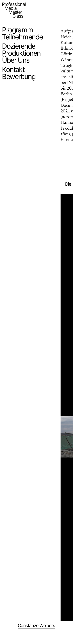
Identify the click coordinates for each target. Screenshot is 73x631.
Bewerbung (18, 76)
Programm (17, 29)
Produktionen (21, 53)
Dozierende (18, 46)
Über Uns (16, 60)
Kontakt (13, 69)
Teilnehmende (22, 36)
